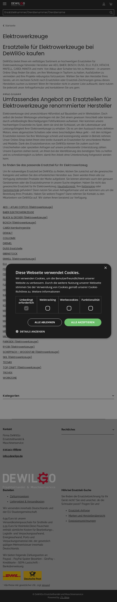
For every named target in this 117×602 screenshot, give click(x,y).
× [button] (105, 267)
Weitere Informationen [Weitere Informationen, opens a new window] (46, 291)
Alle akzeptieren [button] (82, 322)
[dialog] (58, 301)
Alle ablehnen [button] (43, 322)
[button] (30, 331)
